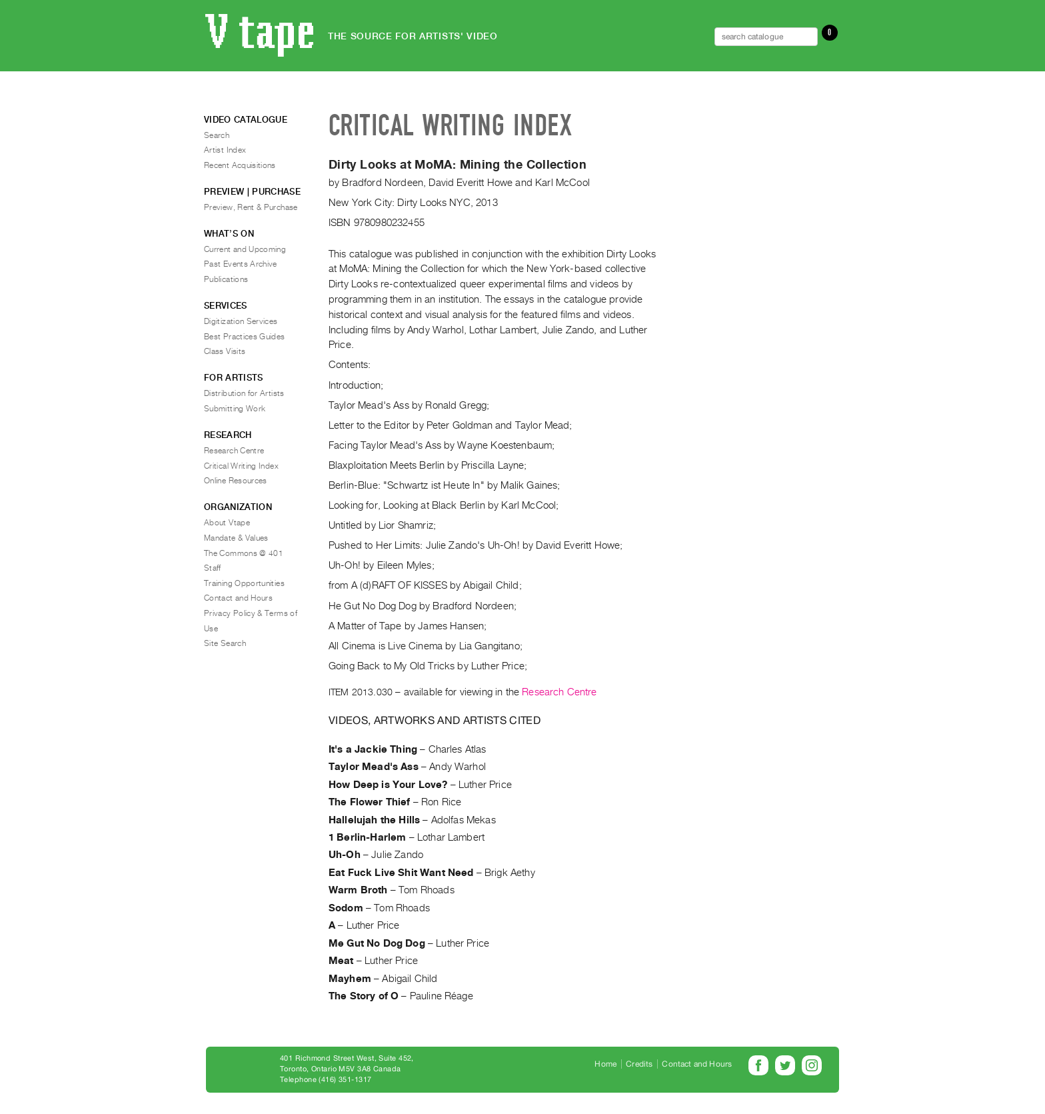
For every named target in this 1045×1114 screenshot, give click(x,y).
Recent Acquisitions (240, 165)
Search (216, 135)
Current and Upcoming (245, 249)
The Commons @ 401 (243, 553)
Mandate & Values (236, 538)
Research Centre (559, 692)
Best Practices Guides (244, 336)
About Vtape (227, 522)
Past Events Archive (240, 264)
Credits (639, 1064)
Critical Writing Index (241, 466)
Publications (226, 279)
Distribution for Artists (244, 393)
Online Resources (235, 480)
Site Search (225, 643)
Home (605, 1064)
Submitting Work (234, 408)
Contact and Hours (238, 598)
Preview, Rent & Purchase (251, 207)
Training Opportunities (244, 583)
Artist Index (225, 150)
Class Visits (224, 351)
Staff (212, 568)
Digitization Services (241, 321)
